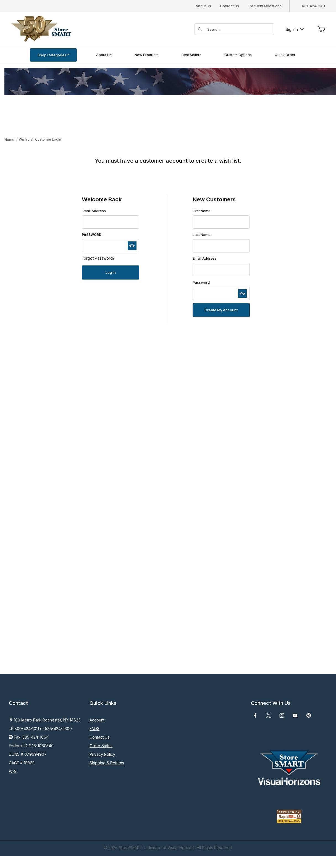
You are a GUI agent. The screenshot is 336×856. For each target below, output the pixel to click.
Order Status (101, 745)
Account (97, 720)
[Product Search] (239, 29)
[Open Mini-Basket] (321, 29)
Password (201, 282)
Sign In (295, 29)
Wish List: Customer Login (40, 139)
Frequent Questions (265, 6)
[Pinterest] (308, 715)
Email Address (94, 211)
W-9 (13, 771)
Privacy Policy (102, 754)
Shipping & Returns (107, 762)
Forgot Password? (98, 258)
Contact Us (229, 6)
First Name (202, 211)
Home (9, 140)
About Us (203, 6)
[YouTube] (295, 715)
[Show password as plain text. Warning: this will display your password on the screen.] (132, 245)
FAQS (94, 728)
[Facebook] (255, 715)
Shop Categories (53, 55)
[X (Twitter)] (268, 715)
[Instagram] (282, 715)
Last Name (202, 234)
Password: (92, 235)
